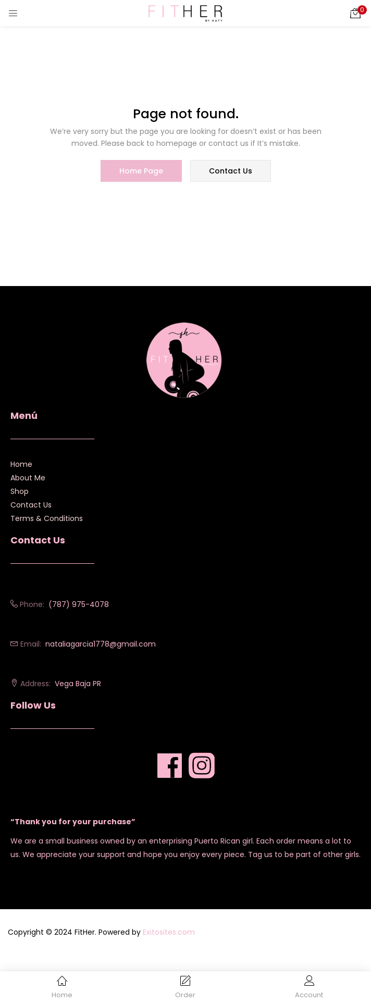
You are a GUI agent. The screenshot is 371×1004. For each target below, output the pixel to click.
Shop (19, 491)
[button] (355, 13)
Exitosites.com (169, 932)
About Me (27, 478)
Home (21, 464)
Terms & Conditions (46, 518)
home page (141, 171)
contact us (230, 171)
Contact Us (31, 505)
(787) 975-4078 (78, 604)
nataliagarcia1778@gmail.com (100, 644)
